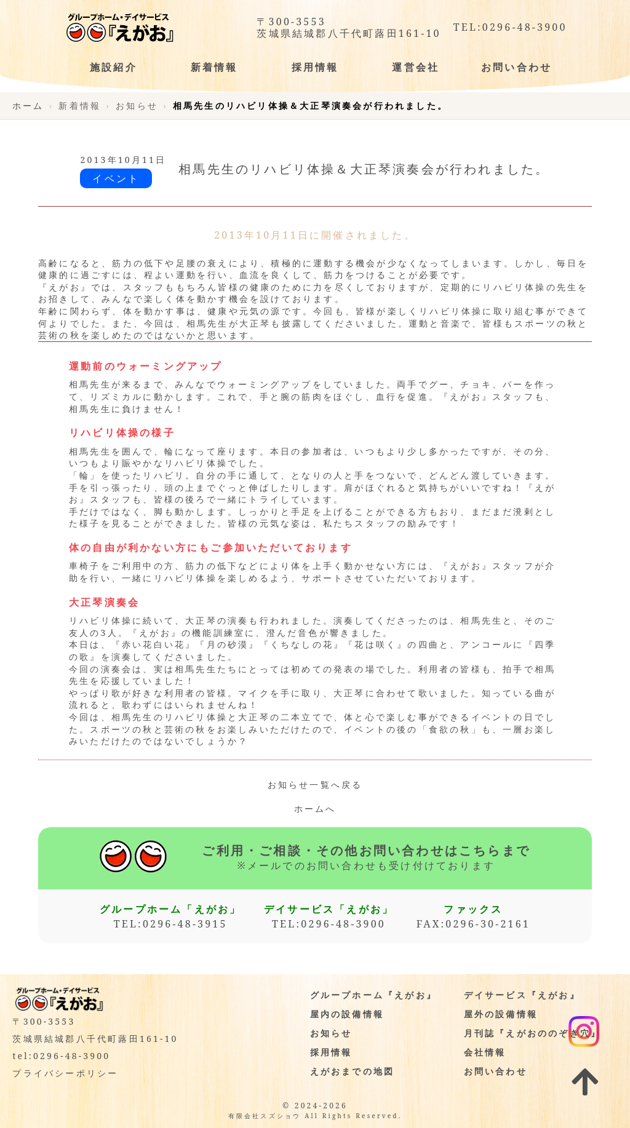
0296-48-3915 (185, 924)
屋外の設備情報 (501, 1014)
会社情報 (485, 1052)
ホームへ (315, 808)
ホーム (28, 105)
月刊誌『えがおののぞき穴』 (533, 1033)
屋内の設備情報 (347, 1014)
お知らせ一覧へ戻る (315, 784)
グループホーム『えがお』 (373, 995)
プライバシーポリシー (65, 1073)
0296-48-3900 (524, 27)
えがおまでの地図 (352, 1071)
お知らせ (331, 1033)
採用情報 (331, 1052)
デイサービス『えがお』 (522, 995)
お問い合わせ (495, 1071)
